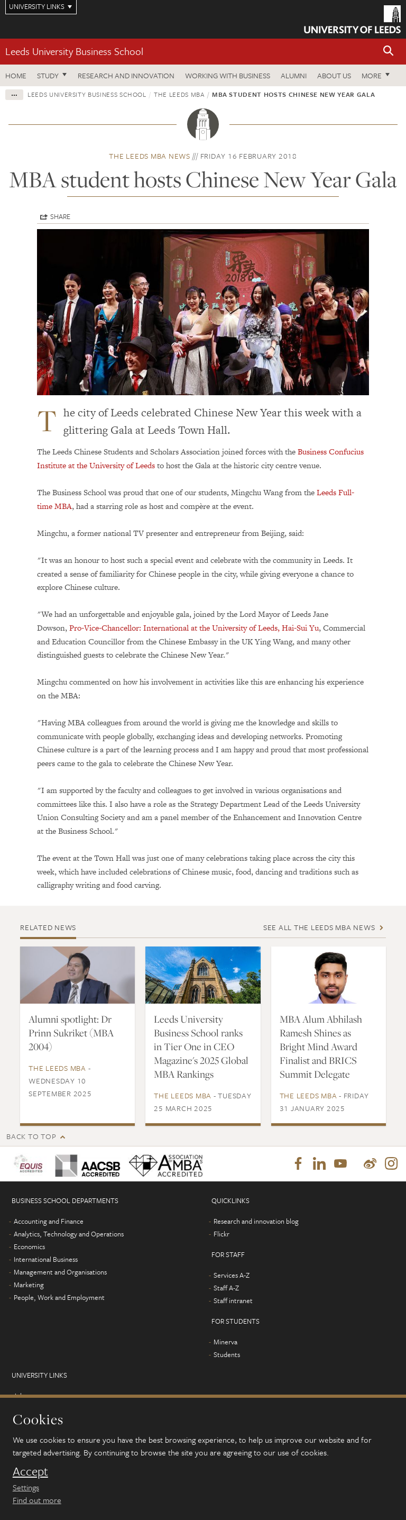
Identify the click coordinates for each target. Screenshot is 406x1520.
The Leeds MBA (179, 94)
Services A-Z (232, 1275)
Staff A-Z (226, 1287)
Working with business (227, 75)
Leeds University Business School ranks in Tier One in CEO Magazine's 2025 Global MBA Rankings (201, 1046)
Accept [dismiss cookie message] (30, 1471)
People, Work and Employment (59, 1297)
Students (227, 1354)
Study (48, 75)
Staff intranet (233, 1300)
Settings (26, 1487)
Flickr (221, 1233)
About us (334, 75)
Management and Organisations (60, 1272)
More (372, 75)
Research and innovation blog (256, 1221)
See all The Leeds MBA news (319, 927)
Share (60, 216)
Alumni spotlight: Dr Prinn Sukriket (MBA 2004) (71, 1032)
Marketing (29, 1284)
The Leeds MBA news (149, 155)
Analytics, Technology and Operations (69, 1233)
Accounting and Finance (49, 1221)
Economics (29, 1246)
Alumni (294, 75)
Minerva (225, 1341)
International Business (46, 1259)
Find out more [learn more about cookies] (37, 1500)
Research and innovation (126, 75)
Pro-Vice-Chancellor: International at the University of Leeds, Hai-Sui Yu (194, 627)
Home (15, 75)
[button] (388, 51)
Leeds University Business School (74, 51)
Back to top (31, 1136)
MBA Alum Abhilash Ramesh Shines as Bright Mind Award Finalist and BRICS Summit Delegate (321, 1046)
